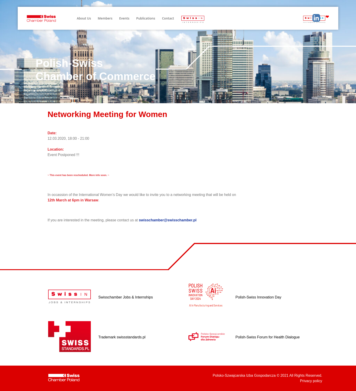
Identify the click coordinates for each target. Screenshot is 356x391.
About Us (84, 18)
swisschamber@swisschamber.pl (167, 220)
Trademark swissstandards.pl (121, 337)
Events (124, 18)
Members (105, 18)
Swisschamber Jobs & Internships (125, 297)
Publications (145, 18)
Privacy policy (311, 381)
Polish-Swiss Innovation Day (258, 297)
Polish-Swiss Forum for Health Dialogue (267, 337)
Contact (168, 18)
